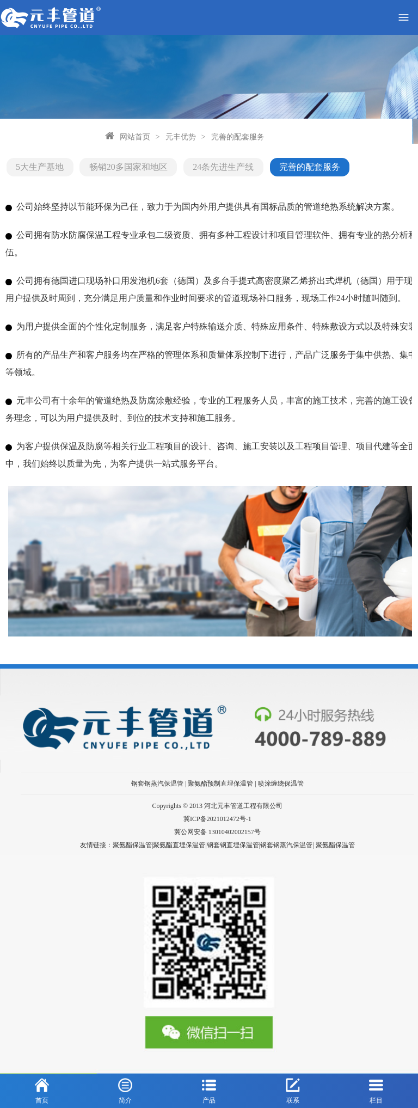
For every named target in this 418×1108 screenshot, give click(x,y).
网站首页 (38, 134)
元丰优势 (84, 134)
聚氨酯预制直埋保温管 (220, 775)
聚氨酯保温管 (335, 836)
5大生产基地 (39, 162)
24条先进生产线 (197, 162)
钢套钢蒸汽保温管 (157, 775)
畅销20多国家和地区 (115, 162)
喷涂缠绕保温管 (281, 775)
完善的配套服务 (141, 134)
